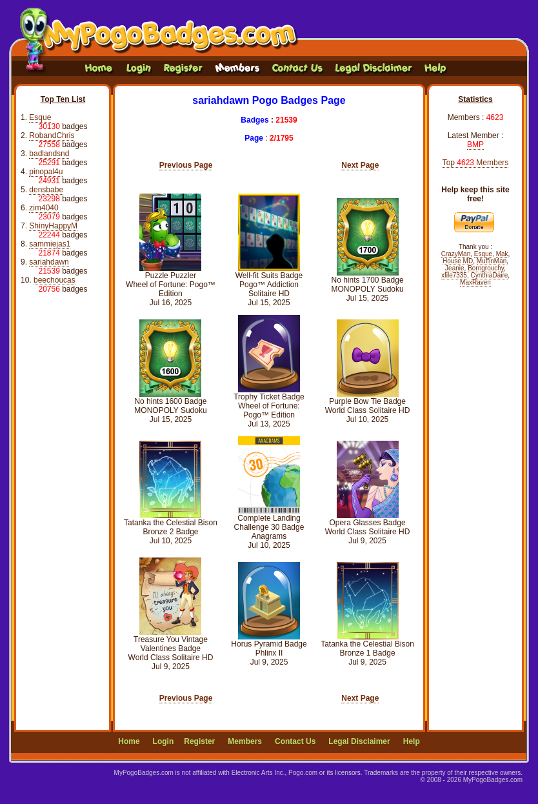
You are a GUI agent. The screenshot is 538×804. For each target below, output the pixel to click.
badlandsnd (49, 153)
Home (128, 741)
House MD (458, 261)
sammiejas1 (49, 243)
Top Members (476, 162)
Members (245, 741)
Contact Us (295, 741)
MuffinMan (492, 261)
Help (411, 741)
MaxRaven (475, 282)
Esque (40, 117)
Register (199, 741)
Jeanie (454, 268)
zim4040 (43, 207)
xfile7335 (454, 275)
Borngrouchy (486, 268)
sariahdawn (48, 261)
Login (163, 741)
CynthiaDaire (489, 275)
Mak (502, 253)
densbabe (46, 189)
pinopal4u (46, 171)
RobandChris (51, 135)
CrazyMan (456, 253)
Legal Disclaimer (359, 741)
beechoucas (54, 280)
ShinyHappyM (53, 225)
